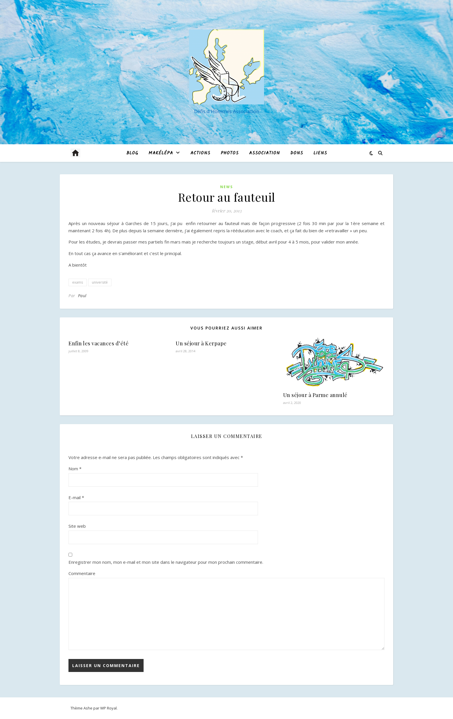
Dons (296, 153)
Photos (230, 153)
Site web (77, 526)
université (100, 282)
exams (77, 282)
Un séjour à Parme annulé (315, 395)
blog (132, 153)
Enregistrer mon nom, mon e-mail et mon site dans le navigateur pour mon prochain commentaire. (165, 562)
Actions (200, 153)
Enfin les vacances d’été (98, 343)
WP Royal (108, 708)
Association (264, 153)
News (226, 186)
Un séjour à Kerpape (201, 343)
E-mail (76, 497)
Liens (320, 153)
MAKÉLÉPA (160, 153)
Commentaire (81, 573)
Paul (82, 295)
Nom (74, 468)
